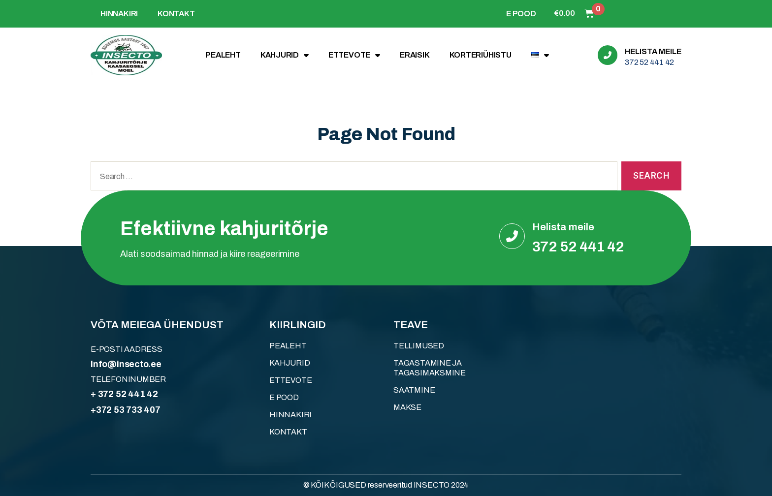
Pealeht (223, 55)
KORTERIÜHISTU (481, 55)
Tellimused (418, 345)
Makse (407, 407)
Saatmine (414, 390)
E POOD (521, 13)
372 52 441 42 (649, 62)
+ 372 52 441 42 (124, 394)
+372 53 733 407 (126, 410)
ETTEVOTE (354, 55)
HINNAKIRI (119, 13)
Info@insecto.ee (126, 364)
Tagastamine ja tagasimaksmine (429, 368)
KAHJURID (284, 55)
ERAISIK (415, 55)
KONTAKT (176, 13)
